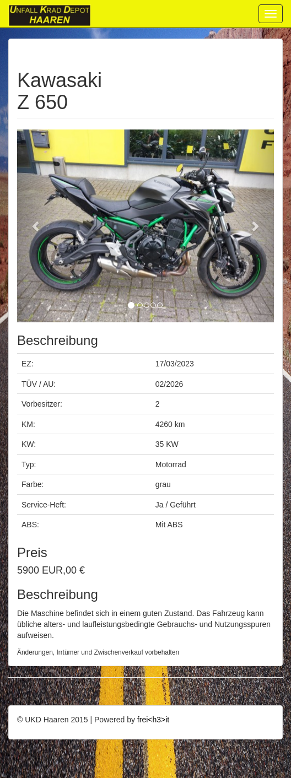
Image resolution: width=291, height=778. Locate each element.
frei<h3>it (153, 719)
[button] (36, 225)
